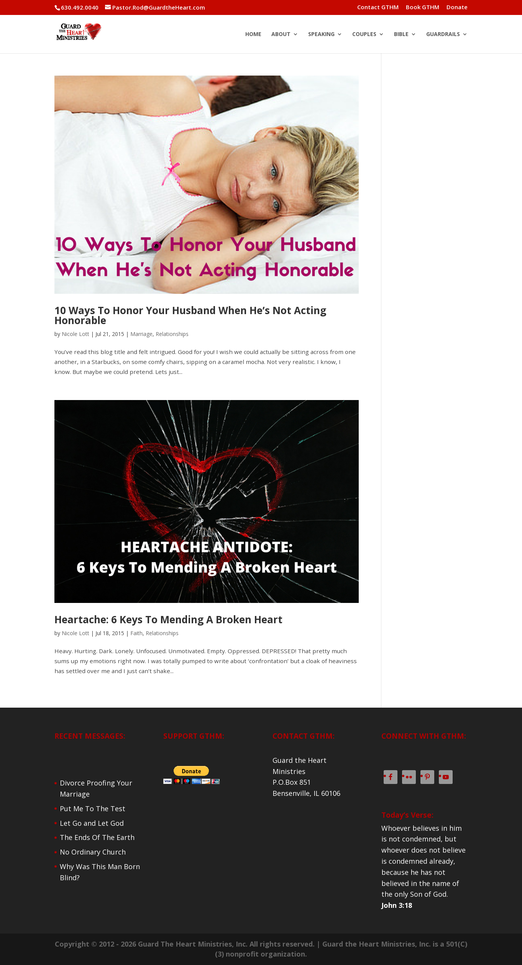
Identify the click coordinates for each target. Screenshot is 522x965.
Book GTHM (422, 7)
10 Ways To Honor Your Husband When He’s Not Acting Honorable (190, 315)
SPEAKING (321, 34)
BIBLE (401, 34)
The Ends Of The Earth (97, 837)
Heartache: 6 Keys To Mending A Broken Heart (168, 619)
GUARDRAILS (443, 34)
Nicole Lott (75, 334)
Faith (136, 633)
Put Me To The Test (92, 808)
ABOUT (281, 34)
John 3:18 (396, 905)
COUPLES (364, 34)
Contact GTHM (378, 7)
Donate (457, 7)
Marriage (141, 334)
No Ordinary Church (93, 851)
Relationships (172, 334)
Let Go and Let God (92, 823)
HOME (253, 34)
